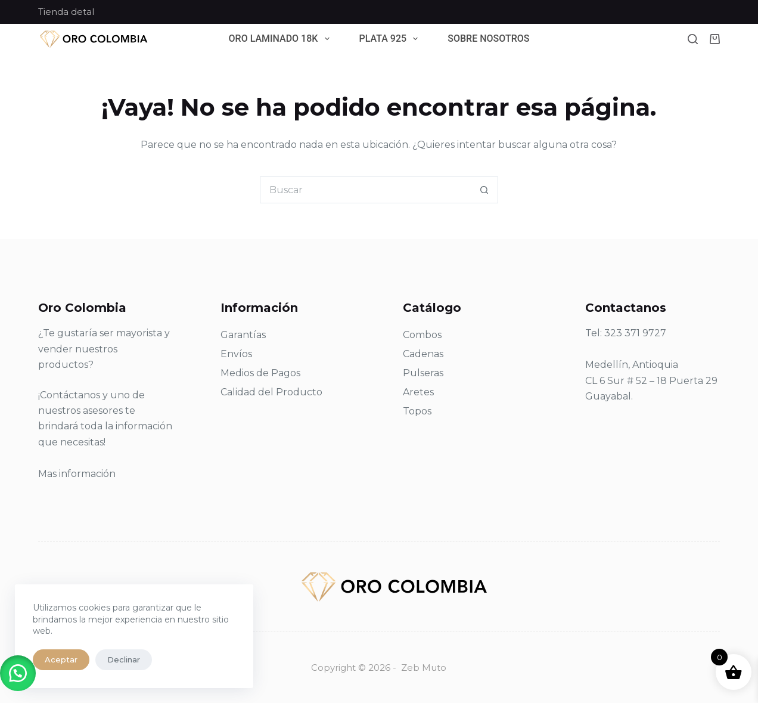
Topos (417, 411)
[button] (18, 673)
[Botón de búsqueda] (484, 189)
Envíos (236, 354)
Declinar (123, 659)
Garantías (243, 334)
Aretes (418, 392)
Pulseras (423, 373)
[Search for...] (365, 189)
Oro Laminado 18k (281, 39)
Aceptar (61, 659)
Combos (422, 334)
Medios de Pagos (260, 373)
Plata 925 (391, 39)
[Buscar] (693, 39)
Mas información (77, 473)
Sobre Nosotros (488, 39)
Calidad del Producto (271, 392)
